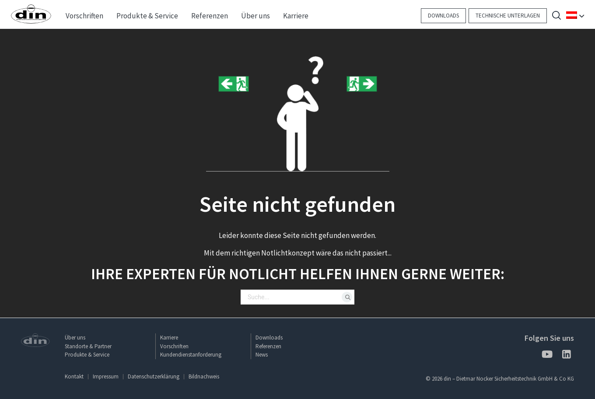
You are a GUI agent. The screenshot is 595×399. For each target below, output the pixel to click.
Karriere (169, 337)
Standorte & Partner (88, 346)
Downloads (443, 15)
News (262, 354)
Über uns (75, 337)
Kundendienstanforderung (190, 354)
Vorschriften (174, 346)
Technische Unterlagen (508, 15)
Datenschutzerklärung (153, 376)
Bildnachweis (204, 376)
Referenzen (268, 346)
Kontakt (74, 376)
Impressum (106, 376)
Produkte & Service (87, 354)
